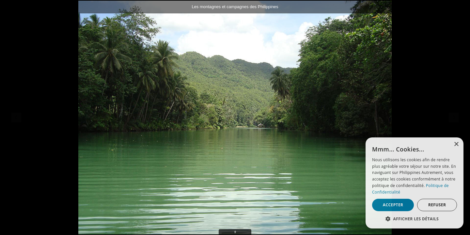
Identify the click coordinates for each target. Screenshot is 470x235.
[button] (414, 218)
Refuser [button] (437, 205)
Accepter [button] (393, 205)
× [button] (456, 144)
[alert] (414, 182)
